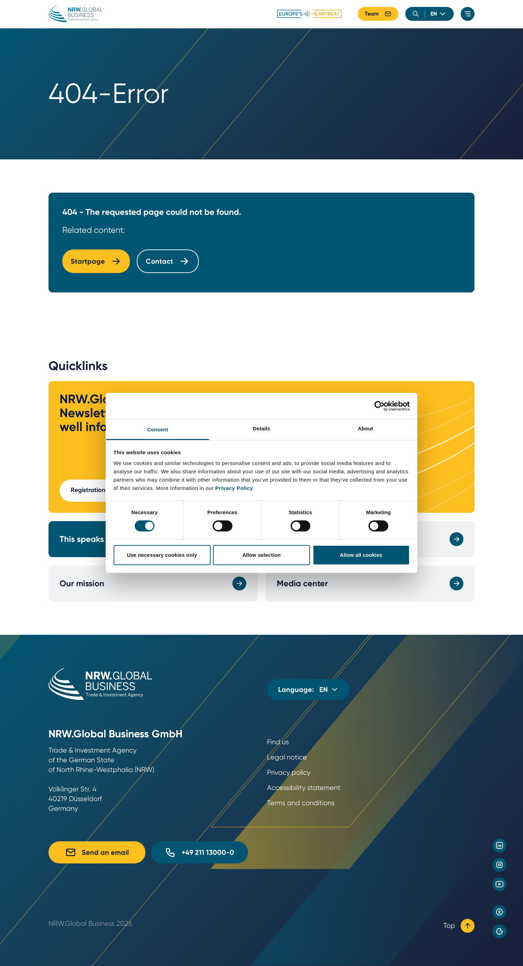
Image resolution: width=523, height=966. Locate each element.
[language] (439, 14)
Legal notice (287, 757)
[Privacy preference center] (499, 931)
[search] (415, 13)
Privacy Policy (234, 488)
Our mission (153, 583)
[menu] (468, 14)
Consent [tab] (157, 429)
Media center (370, 583)
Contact (168, 261)
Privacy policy (288, 772)
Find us (278, 742)
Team (378, 13)
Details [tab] (261, 428)
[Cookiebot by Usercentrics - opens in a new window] (379, 406)
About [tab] (365, 428)
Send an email (97, 852)
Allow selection (261, 555)
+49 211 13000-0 (199, 852)
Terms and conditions (301, 803)
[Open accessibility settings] (499, 912)
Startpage (96, 261)
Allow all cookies (361, 555)
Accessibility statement (303, 788)
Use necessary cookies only (162, 555)
